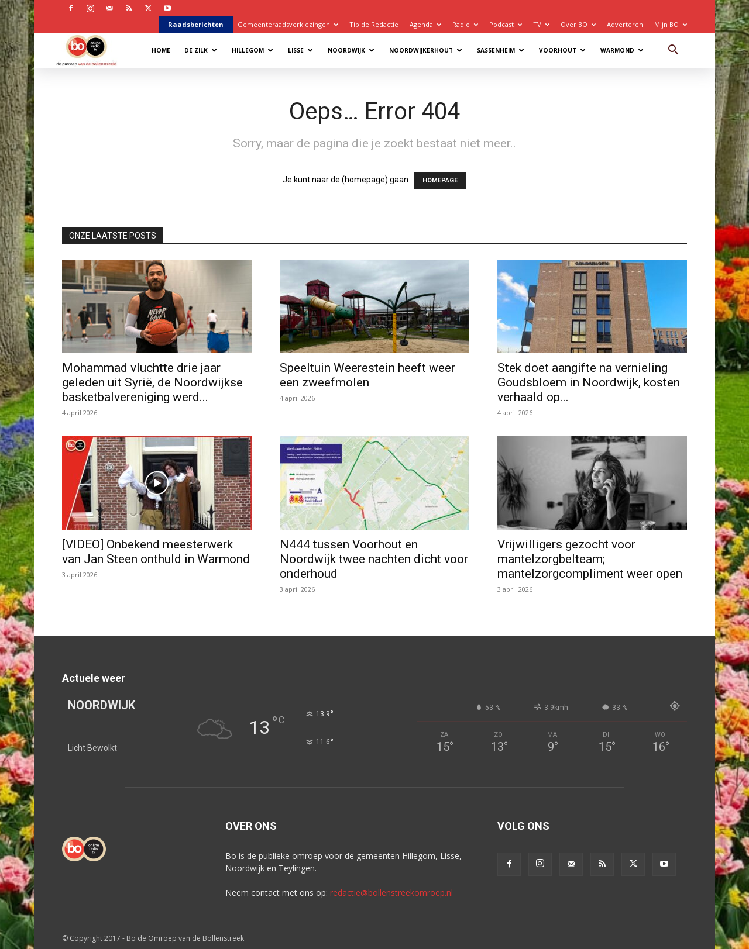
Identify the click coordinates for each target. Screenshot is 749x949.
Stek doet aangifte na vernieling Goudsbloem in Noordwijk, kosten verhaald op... (588, 382)
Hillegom (252, 50)
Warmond (622, 50)
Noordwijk (351, 50)
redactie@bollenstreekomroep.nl (391, 892)
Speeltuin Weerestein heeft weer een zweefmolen (367, 375)
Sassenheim (500, 50)
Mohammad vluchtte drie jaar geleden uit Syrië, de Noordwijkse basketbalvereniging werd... (152, 382)
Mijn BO (670, 24)
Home (161, 50)
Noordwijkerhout (425, 50)
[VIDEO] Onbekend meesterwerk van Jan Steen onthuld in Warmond (156, 551)
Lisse (300, 50)
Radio (465, 24)
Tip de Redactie (373, 24)
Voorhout (562, 50)
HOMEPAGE (440, 180)
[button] (673, 51)
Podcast (505, 24)
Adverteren (625, 24)
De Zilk (200, 50)
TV (541, 24)
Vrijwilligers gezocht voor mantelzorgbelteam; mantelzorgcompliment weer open (589, 559)
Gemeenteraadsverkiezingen (288, 24)
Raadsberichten (196, 24)
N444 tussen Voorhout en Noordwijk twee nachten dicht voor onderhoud (374, 559)
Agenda (425, 24)
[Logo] (92, 50)
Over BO (578, 24)
